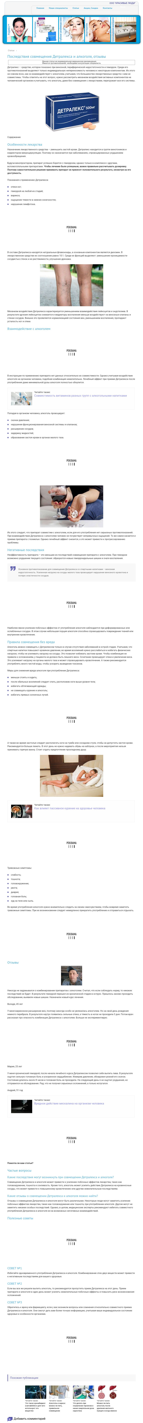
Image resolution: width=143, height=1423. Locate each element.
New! (122, 6)
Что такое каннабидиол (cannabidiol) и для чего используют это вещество (35, 1407)
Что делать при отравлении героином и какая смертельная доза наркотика (83, 1407)
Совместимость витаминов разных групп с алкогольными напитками (80, 395)
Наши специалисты (58, 8)
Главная (40, 8)
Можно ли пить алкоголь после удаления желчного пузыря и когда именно (107, 1407)
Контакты (107, 8)
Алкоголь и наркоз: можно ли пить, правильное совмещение (57, 1407)
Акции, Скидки (91, 8)
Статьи (76, 8)
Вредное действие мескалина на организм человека (69, 1103)
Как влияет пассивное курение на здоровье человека (69, 808)
